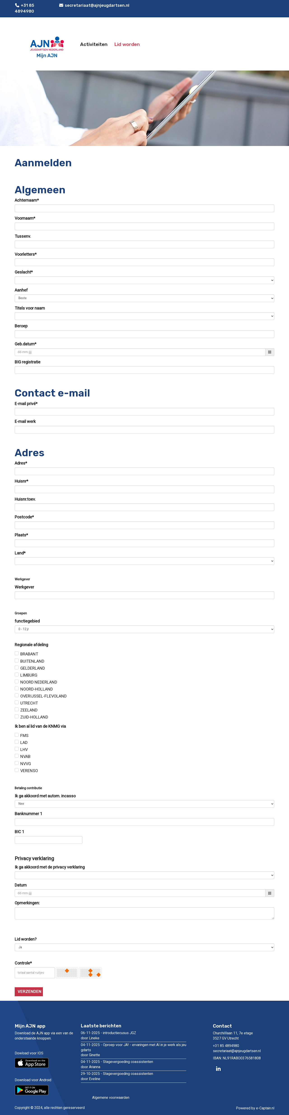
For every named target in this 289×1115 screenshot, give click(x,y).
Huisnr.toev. (25, 499)
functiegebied (27, 621)
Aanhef (21, 290)
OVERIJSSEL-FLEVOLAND (43, 696)
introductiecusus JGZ (119, 1033)
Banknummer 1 (28, 814)
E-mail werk (25, 422)
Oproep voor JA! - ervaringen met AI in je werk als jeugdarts (133, 1047)
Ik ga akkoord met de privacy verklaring (50, 867)
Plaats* (21, 535)
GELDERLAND (32, 668)
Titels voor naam (30, 308)
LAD (24, 743)
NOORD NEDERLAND (38, 682)
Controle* (23, 963)
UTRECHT (29, 703)
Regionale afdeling (31, 645)
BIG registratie (27, 362)
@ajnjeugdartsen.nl (237, 1051)
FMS (24, 736)
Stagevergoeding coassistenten (128, 1062)
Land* (20, 553)
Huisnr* (21, 481)
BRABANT (29, 654)
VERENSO (29, 771)
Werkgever (24, 587)
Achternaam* (27, 200)
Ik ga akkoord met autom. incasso (45, 796)
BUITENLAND (32, 661)
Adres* (21, 463)
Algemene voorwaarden (110, 1097)
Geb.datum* (25, 344)
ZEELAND (28, 710)
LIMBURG (28, 675)
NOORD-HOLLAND (36, 689)
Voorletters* (26, 255)
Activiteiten (93, 44)
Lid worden (127, 44)
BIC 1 (19, 832)
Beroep (21, 326)
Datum (21, 885)
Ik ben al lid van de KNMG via (40, 727)
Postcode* (24, 517)
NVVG (25, 764)
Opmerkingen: (27, 903)
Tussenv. (23, 236)
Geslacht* (24, 272)
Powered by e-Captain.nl (255, 1108)
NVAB (25, 757)
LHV (24, 750)
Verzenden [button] (29, 991)
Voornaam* (25, 218)
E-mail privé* (26, 404)
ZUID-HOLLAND (34, 717)
